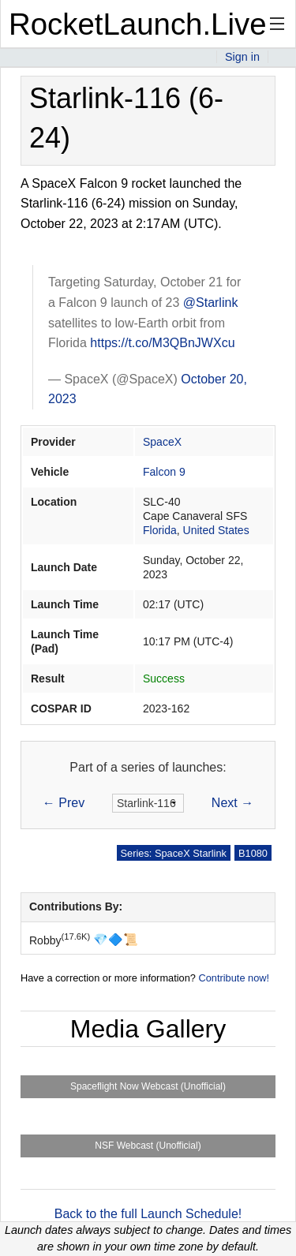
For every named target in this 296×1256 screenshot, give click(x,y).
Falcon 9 (164, 471)
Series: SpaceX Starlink (174, 853)
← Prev (63, 802)
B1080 (253, 853)
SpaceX (162, 441)
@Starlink (210, 302)
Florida (160, 530)
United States (216, 530)
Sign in (242, 56)
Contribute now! (233, 978)
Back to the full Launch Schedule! (148, 1213)
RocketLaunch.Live (138, 24)
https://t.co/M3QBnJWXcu (162, 343)
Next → (232, 802)
